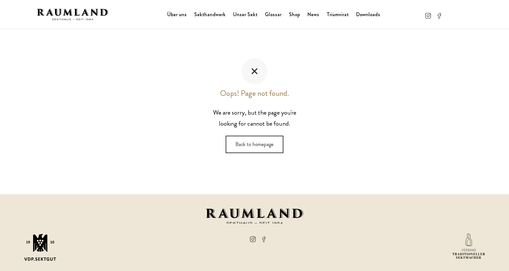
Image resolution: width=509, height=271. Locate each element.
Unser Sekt (245, 14)
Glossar (273, 14)
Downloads (368, 14)
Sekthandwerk (210, 14)
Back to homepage (254, 144)
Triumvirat (338, 14)
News (313, 14)
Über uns (177, 14)
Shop (294, 14)
